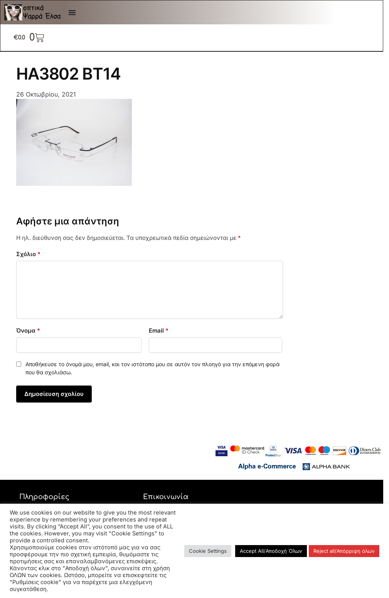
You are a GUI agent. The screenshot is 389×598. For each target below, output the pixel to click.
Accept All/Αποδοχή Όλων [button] (271, 551)
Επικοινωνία (166, 497)
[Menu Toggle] (72, 12)
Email (158, 330)
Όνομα (28, 330)
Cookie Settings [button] (208, 551)
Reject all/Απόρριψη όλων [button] (344, 551)
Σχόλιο (28, 254)
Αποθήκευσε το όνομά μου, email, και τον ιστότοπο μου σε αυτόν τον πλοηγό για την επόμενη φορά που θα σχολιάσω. (152, 368)
